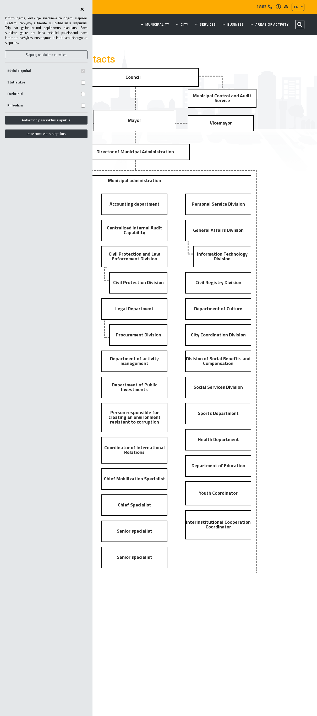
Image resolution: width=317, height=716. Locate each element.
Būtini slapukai (46, 70)
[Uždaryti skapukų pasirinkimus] (82, 9)
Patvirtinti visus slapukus (46, 134)
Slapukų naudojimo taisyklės (46, 54)
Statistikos (46, 82)
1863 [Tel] (264, 6)
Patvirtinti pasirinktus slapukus (46, 120)
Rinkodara (46, 105)
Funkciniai (46, 93)
